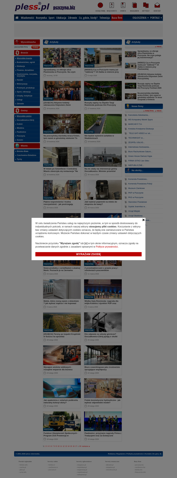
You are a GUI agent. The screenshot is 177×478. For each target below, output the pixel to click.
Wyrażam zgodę (88, 254)
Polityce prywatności (107, 246)
